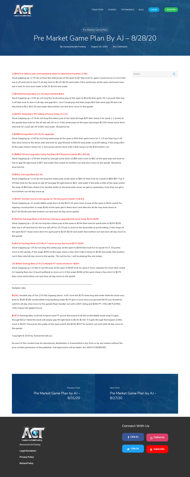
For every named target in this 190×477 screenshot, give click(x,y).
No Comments (120, 46)
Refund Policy (26, 463)
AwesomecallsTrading (74, 46)
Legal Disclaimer (28, 451)
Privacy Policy (27, 457)
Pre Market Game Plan (95, 30)
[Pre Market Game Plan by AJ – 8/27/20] (136, 394)
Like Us (133, 437)
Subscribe (157, 449)
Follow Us (157, 437)
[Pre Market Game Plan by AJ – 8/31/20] (53, 394)
